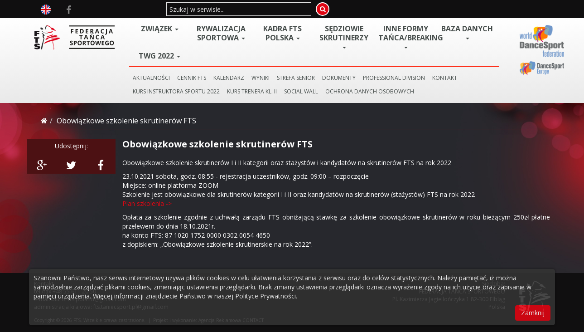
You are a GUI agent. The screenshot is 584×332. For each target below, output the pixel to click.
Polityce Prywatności (265, 296)
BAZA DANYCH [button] (467, 31)
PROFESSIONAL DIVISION (394, 78)
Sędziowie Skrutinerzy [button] (343, 36)
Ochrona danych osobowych (369, 91)
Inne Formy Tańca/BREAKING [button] (407, 36)
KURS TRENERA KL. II (252, 91)
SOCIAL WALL (301, 91)
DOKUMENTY (339, 78)
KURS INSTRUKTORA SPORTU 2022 (176, 91)
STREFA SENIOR (296, 78)
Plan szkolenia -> (147, 203)
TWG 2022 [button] (159, 55)
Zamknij (533, 312)
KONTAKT (444, 78)
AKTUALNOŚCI (151, 78)
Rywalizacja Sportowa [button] (221, 33)
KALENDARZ (228, 78)
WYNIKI (260, 78)
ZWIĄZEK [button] (160, 28)
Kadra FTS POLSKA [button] (282, 33)
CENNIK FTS (191, 78)
